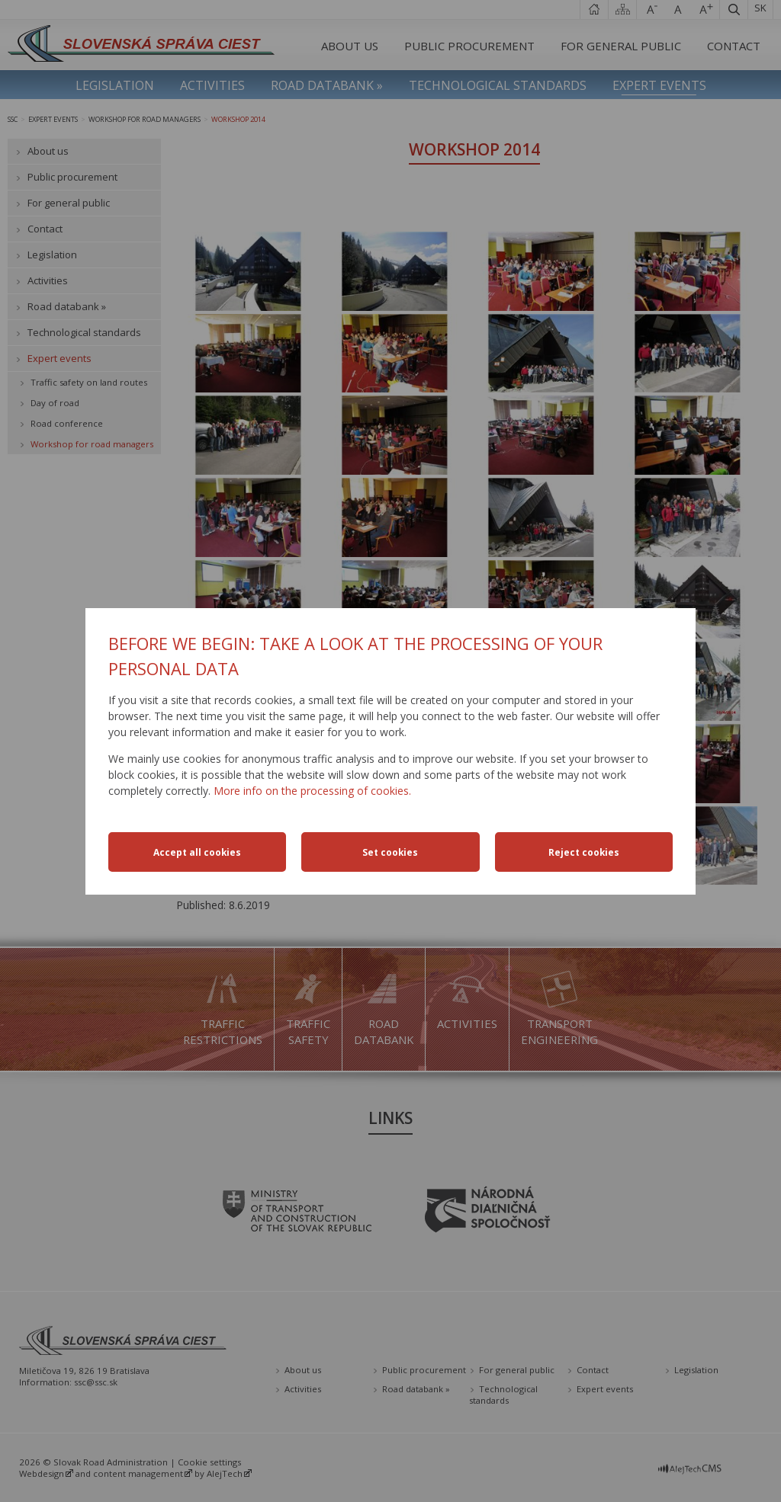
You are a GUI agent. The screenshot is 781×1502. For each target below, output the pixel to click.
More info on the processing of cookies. (312, 790)
